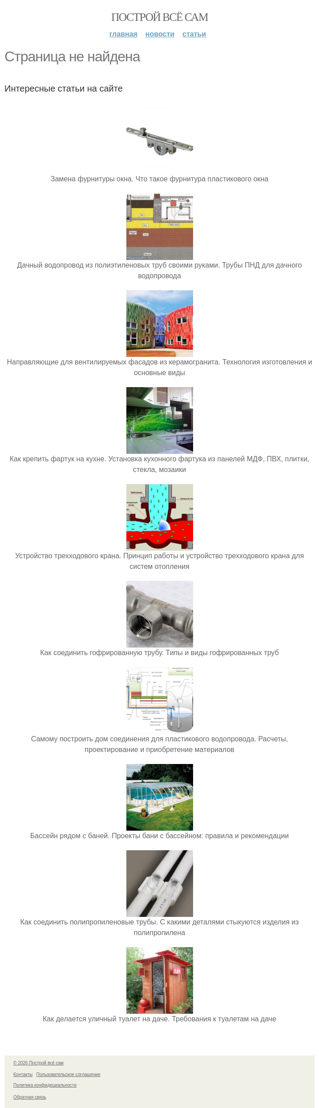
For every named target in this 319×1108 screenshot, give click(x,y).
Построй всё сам (159, 17)
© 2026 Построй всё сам (38, 1062)
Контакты (22, 1074)
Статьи (194, 34)
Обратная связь (29, 1097)
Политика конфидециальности (45, 1085)
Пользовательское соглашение (68, 1074)
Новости (159, 34)
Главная (123, 34)
